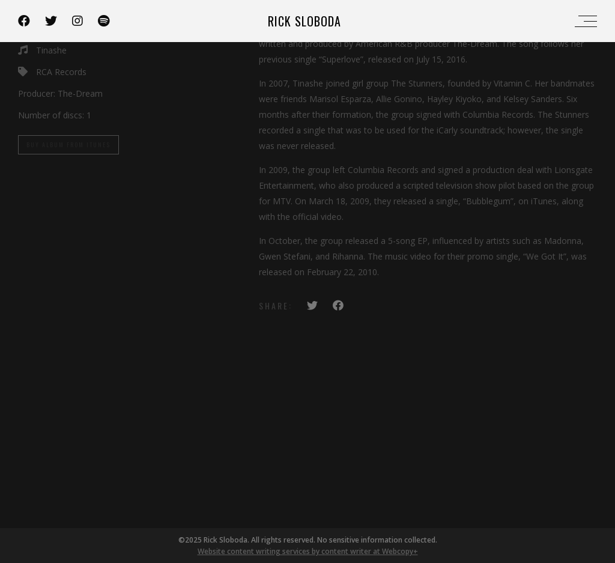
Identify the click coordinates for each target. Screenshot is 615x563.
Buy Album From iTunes (68, 144)
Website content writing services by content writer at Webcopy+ (308, 551)
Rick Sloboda (304, 21)
